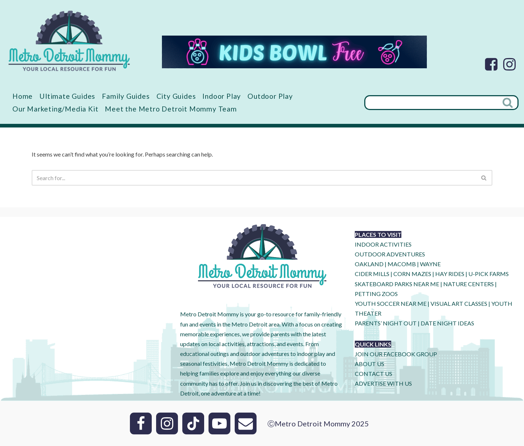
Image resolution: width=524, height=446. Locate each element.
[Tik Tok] (193, 423)
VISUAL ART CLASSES (458, 303)
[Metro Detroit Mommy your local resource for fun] (69, 41)
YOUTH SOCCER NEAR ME (390, 303)
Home (22, 96)
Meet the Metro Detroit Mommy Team (171, 109)
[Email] (246, 423)
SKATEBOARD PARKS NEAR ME (397, 283)
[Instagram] (509, 64)
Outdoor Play (270, 96)
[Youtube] (219, 423)
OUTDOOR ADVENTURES (390, 254)
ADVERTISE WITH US (383, 383)
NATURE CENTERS (468, 283)
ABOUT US (369, 363)
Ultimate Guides (67, 96)
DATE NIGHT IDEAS (447, 323)
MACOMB (402, 263)
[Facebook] (491, 64)
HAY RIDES (449, 273)
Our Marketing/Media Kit (55, 109)
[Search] (431, 102)
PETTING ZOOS (376, 293)
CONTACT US (373, 373)
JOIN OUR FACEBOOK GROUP (396, 353)
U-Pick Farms (488, 273)
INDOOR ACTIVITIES (383, 244)
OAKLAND (369, 263)
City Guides (176, 96)
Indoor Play (221, 96)
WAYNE (430, 263)
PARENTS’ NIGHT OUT (386, 323)
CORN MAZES (412, 273)
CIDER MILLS (372, 273)
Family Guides (126, 96)
